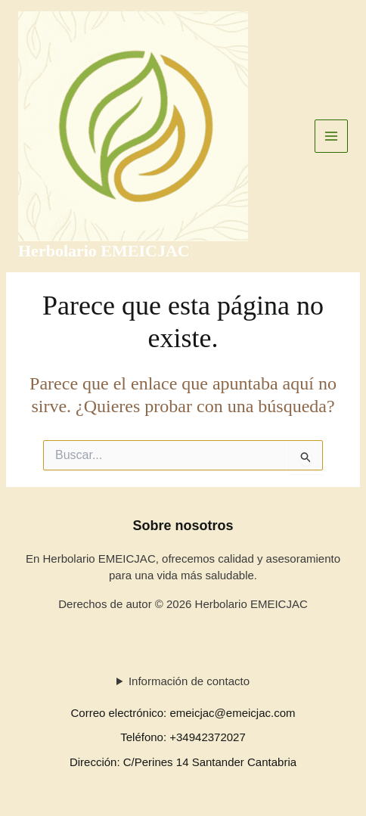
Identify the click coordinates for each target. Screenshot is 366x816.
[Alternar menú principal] (332, 136)
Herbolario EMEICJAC (104, 250)
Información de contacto (189, 681)
